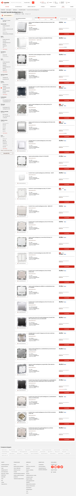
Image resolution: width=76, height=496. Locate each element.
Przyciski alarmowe (53, 453)
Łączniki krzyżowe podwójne (34, 451)
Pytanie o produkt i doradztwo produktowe (19, 476)
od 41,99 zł (63, 79)
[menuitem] (18, 6)
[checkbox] (7, 21)
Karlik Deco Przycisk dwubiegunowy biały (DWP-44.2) (40, 253)
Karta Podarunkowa (4, 471)
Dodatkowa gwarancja (5, 464)
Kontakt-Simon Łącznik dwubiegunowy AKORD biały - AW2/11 (41, 172)
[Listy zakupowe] (55, 2)
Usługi (2, 468)
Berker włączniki (50, 451)
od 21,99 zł (63, 133)
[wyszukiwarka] (22, 2)
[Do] (51, 19)
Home (27, 493)
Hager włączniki (19, 453)
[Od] (40, 19)
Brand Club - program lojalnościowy (5, 474)
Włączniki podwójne (14, 451)
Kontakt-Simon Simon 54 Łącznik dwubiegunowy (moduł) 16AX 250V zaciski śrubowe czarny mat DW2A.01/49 (42, 71)
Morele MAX (3, 476)
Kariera (27, 471)
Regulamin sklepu (29, 478)
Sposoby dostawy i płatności (18, 466)
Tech (27, 491)
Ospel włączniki (67, 453)
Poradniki (15, 471)
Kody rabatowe (28, 487)
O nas (27, 464)
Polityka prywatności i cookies (31, 475)
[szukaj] (33, 2)
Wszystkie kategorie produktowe (19, 473)
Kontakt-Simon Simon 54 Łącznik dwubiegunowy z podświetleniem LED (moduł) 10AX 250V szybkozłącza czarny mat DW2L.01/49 (42, 381)
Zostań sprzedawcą (42, 466)
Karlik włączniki (26, 453)
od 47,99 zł (63, 389)
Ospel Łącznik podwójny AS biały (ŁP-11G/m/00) (39, 156)
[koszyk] (68, 2)
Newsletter (28, 468)
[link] (18, 6)
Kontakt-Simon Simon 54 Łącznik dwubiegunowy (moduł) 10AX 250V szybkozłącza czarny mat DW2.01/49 (42, 318)
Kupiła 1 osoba (39, 39)
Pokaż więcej (4, 49)
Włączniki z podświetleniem (35, 453)
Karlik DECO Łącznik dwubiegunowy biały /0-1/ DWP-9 (40, 188)
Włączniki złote (64, 451)
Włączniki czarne (57, 451)
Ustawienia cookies (29, 477)
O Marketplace (41, 464)
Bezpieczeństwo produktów (30, 484)
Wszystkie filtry (6, 153)
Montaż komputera (4, 466)
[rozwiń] (12, 56)
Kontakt (54, 472)
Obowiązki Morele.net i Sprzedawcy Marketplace (43, 469)
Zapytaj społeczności (32, 25)
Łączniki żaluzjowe (4, 453)
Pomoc (15, 464)
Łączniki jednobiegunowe (5, 451)
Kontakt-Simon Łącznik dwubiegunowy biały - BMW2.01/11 (40, 206)
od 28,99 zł (63, 47)
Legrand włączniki (12, 453)
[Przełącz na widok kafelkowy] (74, 19)
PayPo (2, 478)
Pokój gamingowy (29, 489)
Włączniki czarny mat (5, 455)
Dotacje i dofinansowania (30, 485)
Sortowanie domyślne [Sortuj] (63, 18)
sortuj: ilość (2, 75)
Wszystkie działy (27, 2)
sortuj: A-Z (2, 37)
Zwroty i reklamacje (17, 468)
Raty (2, 480)
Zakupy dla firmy (4, 484)
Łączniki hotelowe (60, 453)
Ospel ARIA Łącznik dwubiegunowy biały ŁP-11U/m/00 (40, 54)
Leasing (2, 482)
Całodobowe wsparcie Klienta (19, 478)
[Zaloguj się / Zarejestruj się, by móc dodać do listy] (27, 23)
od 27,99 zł (63, 165)
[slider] (38, 17)
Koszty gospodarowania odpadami (30, 481)
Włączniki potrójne (43, 451)
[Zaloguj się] (62, 2)
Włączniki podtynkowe (44, 453)
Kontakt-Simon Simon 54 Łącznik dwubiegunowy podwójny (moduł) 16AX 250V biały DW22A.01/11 (41, 428)
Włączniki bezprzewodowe (23, 451)
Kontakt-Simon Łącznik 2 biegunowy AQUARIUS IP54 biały (40, 38)
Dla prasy (27, 473)
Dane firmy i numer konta (30, 466)
